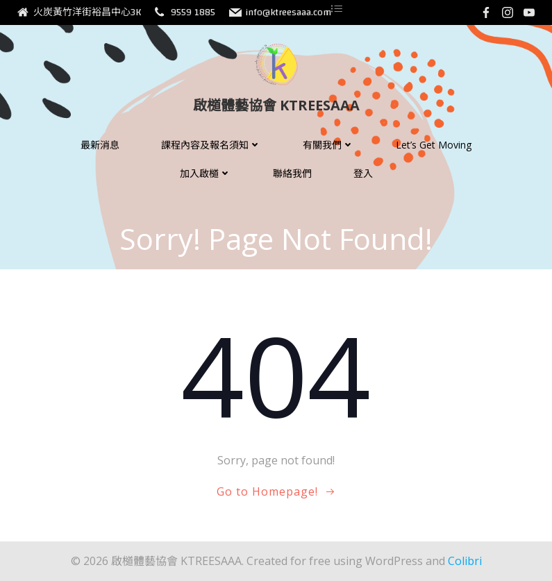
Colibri (465, 561)
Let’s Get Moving (433, 144)
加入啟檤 (205, 173)
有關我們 (328, 144)
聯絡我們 (292, 173)
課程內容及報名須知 (211, 144)
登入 (363, 173)
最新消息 (100, 144)
